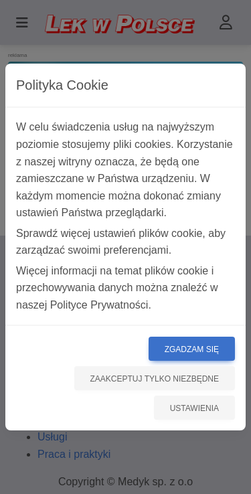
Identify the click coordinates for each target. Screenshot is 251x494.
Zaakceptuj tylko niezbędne (155, 379)
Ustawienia (194, 408)
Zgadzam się (192, 349)
